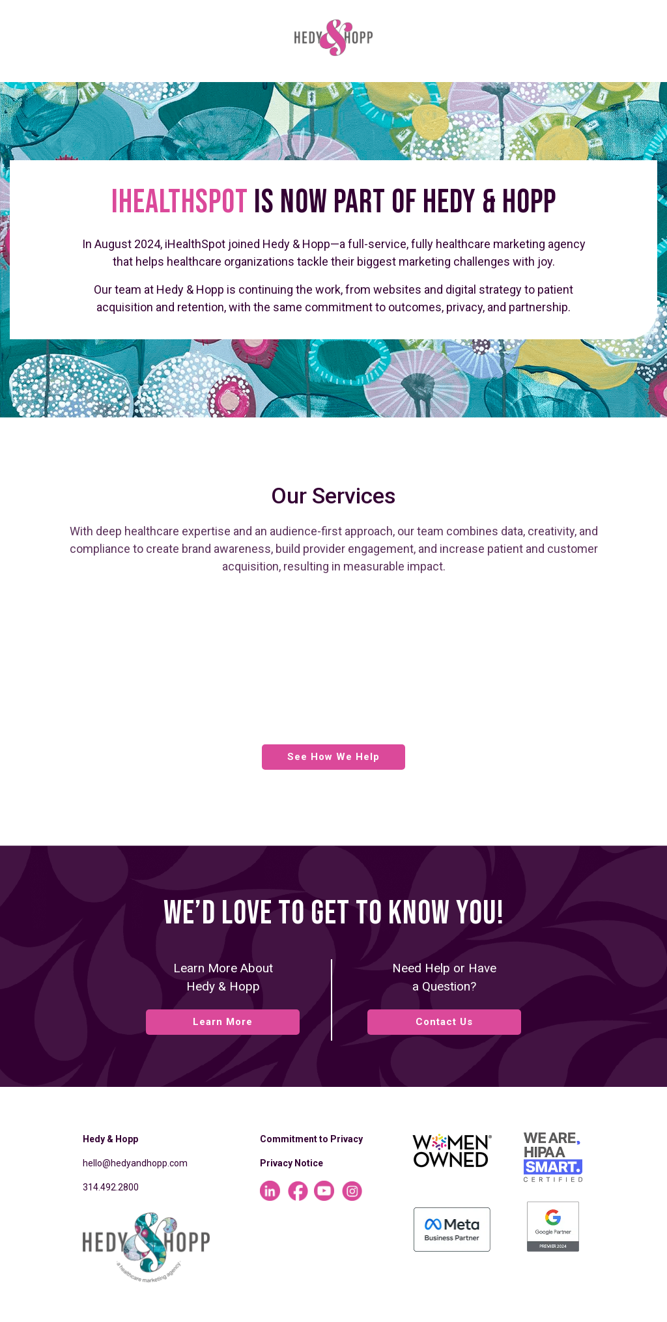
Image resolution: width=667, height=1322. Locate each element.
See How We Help (333, 757)
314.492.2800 (111, 1187)
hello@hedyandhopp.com (135, 1163)
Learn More (223, 1022)
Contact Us (444, 1022)
